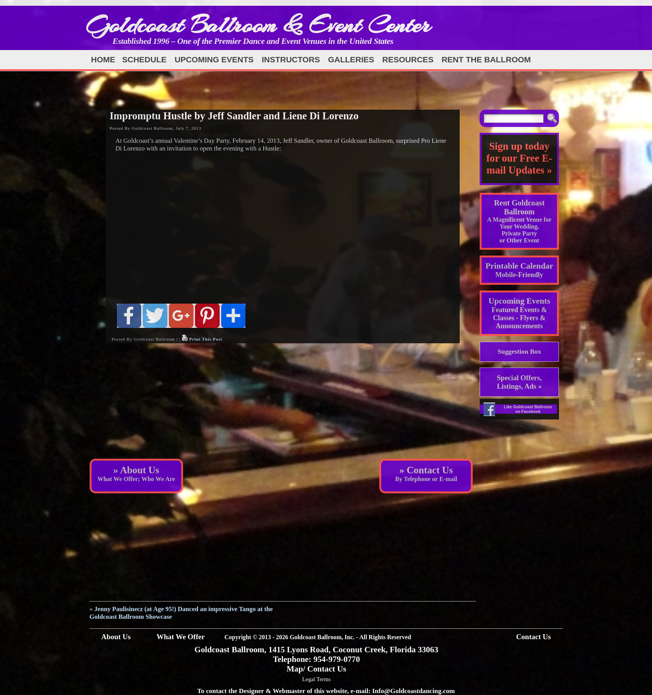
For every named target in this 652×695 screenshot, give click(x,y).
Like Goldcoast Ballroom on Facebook (528, 409)
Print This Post (205, 339)
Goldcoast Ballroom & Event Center (258, 25)
